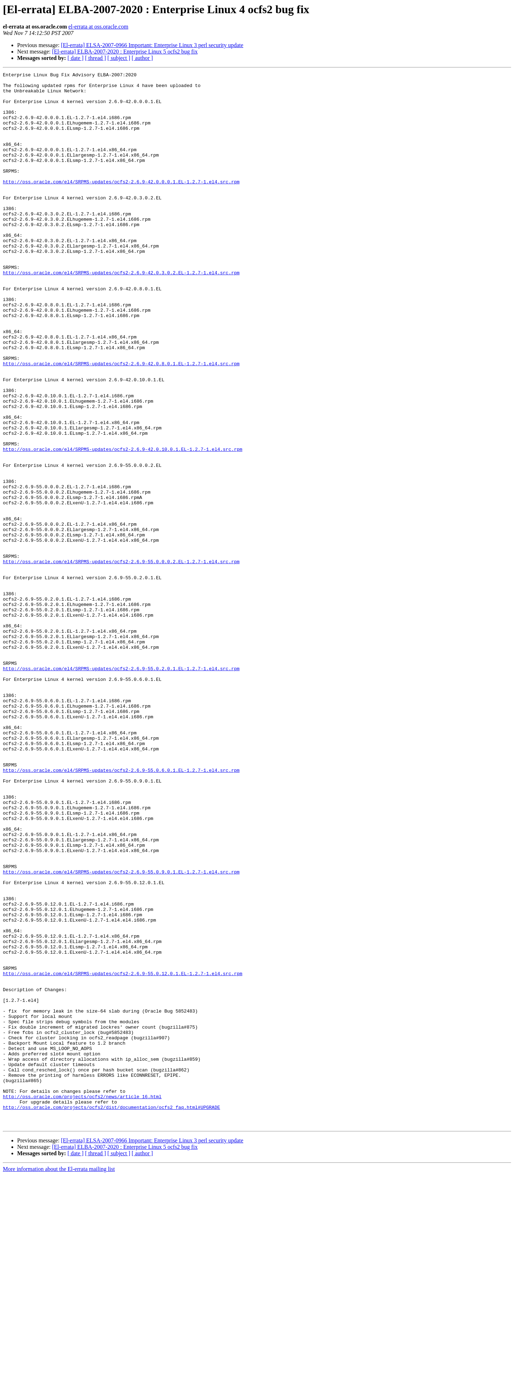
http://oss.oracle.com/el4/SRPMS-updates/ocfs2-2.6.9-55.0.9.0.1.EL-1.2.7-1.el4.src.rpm (121, 1032)
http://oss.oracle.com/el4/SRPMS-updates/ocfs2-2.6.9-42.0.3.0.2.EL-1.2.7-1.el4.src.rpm (121, 313)
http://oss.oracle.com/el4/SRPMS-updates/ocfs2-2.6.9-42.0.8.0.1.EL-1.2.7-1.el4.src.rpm (121, 422)
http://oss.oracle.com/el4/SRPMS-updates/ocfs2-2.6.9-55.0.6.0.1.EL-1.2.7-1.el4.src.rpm (121, 910)
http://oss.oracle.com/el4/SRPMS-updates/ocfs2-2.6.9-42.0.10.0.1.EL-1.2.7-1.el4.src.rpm (122, 525)
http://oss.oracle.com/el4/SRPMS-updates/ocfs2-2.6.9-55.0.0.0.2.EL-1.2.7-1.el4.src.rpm (121, 660)
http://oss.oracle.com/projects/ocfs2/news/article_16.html (82, 1302)
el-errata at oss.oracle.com (98, 27)
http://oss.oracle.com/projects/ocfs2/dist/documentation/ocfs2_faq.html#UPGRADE (111, 1314)
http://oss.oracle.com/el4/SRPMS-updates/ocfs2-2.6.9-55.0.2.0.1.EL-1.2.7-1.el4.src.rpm (121, 788)
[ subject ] (118, 58)
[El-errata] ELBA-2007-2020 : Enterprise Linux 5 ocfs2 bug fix (125, 52)
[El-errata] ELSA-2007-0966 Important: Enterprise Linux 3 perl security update (152, 45)
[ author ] (142, 58)
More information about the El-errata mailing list (59, 1380)
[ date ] (75, 58)
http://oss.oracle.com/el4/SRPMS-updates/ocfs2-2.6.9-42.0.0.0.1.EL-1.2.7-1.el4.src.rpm (121, 204)
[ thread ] (95, 58)
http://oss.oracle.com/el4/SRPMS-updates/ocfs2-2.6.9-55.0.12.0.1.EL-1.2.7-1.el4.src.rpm (122, 1154)
